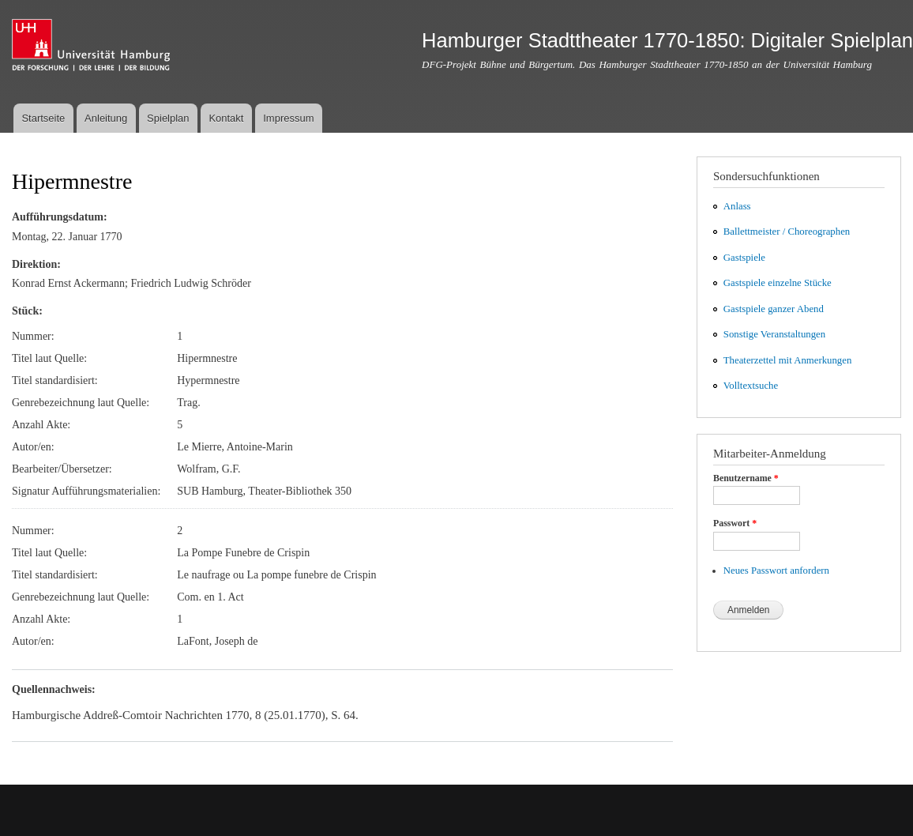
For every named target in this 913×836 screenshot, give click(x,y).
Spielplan (168, 118)
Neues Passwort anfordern (776, 570)
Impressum (288, 118)
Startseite (43, 118)
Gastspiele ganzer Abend (773, 308)
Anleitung (106, 118)
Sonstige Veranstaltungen (774, 334)
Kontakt (226, 118)
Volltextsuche (750, 385)
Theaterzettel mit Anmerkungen (787, 360)
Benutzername (746, 478)
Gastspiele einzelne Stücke (777, 282)
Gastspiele (744, 257)
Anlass (737, 206)
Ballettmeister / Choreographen (786, 231)
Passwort (735, 523)
